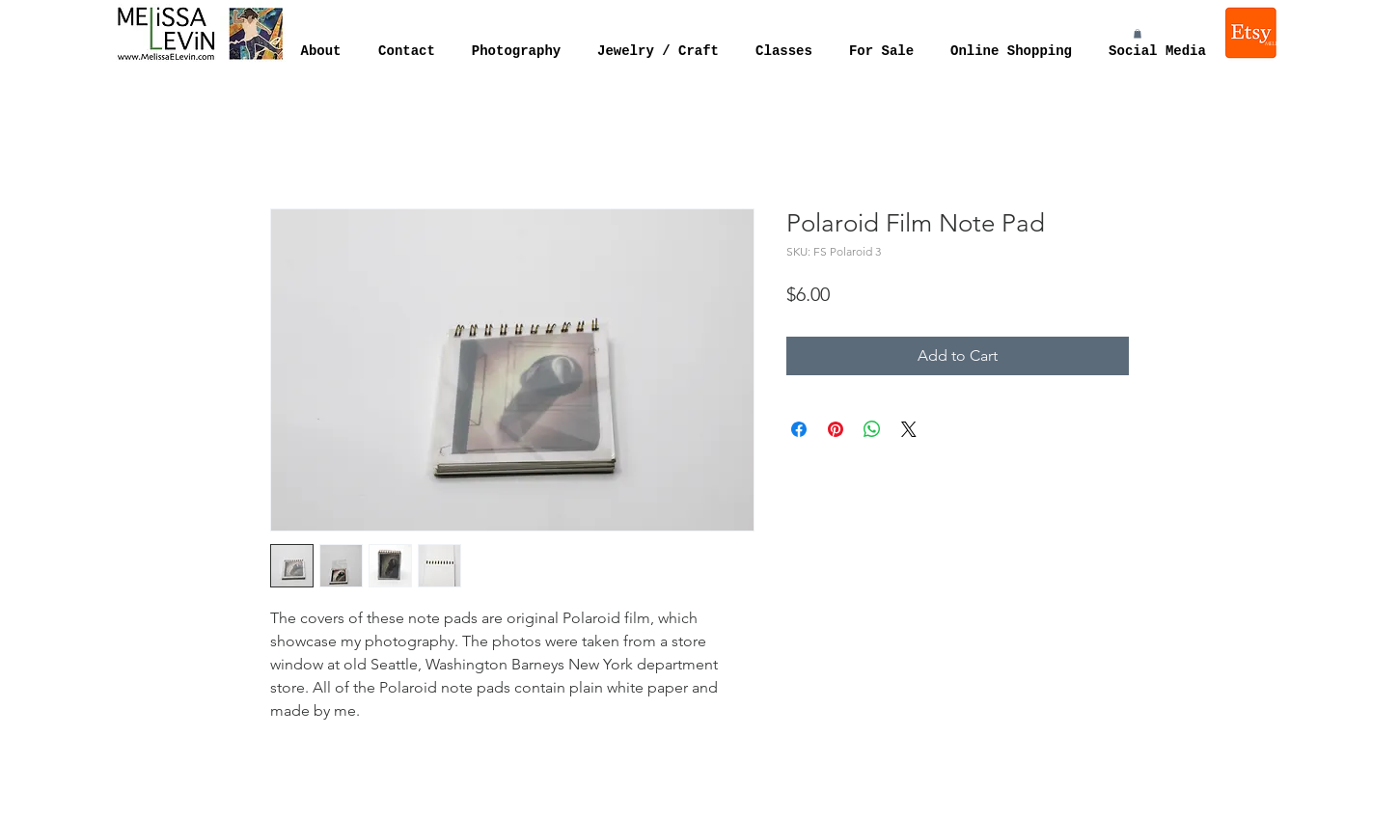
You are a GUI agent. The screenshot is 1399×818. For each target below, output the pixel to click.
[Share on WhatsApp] (872, 429)
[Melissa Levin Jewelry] (1252, 33)
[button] (1137, 34)
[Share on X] (908, 429)
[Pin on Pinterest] (835, 429)
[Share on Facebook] (798, 429)
